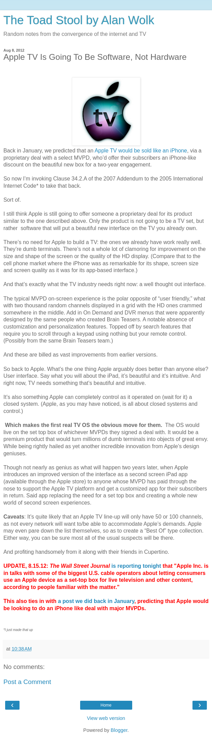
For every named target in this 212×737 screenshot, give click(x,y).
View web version (106, 718)
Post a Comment (27, 681)
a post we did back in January (96, 601)
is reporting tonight (136, 566)
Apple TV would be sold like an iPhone (141, 150)
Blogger (119, 730)
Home (105, 705)
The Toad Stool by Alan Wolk (78, 20)
